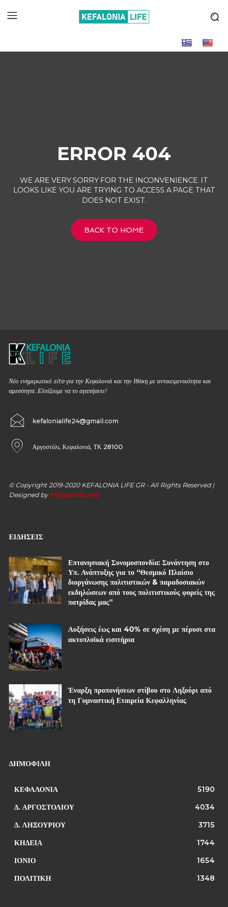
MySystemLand (74, 495)
